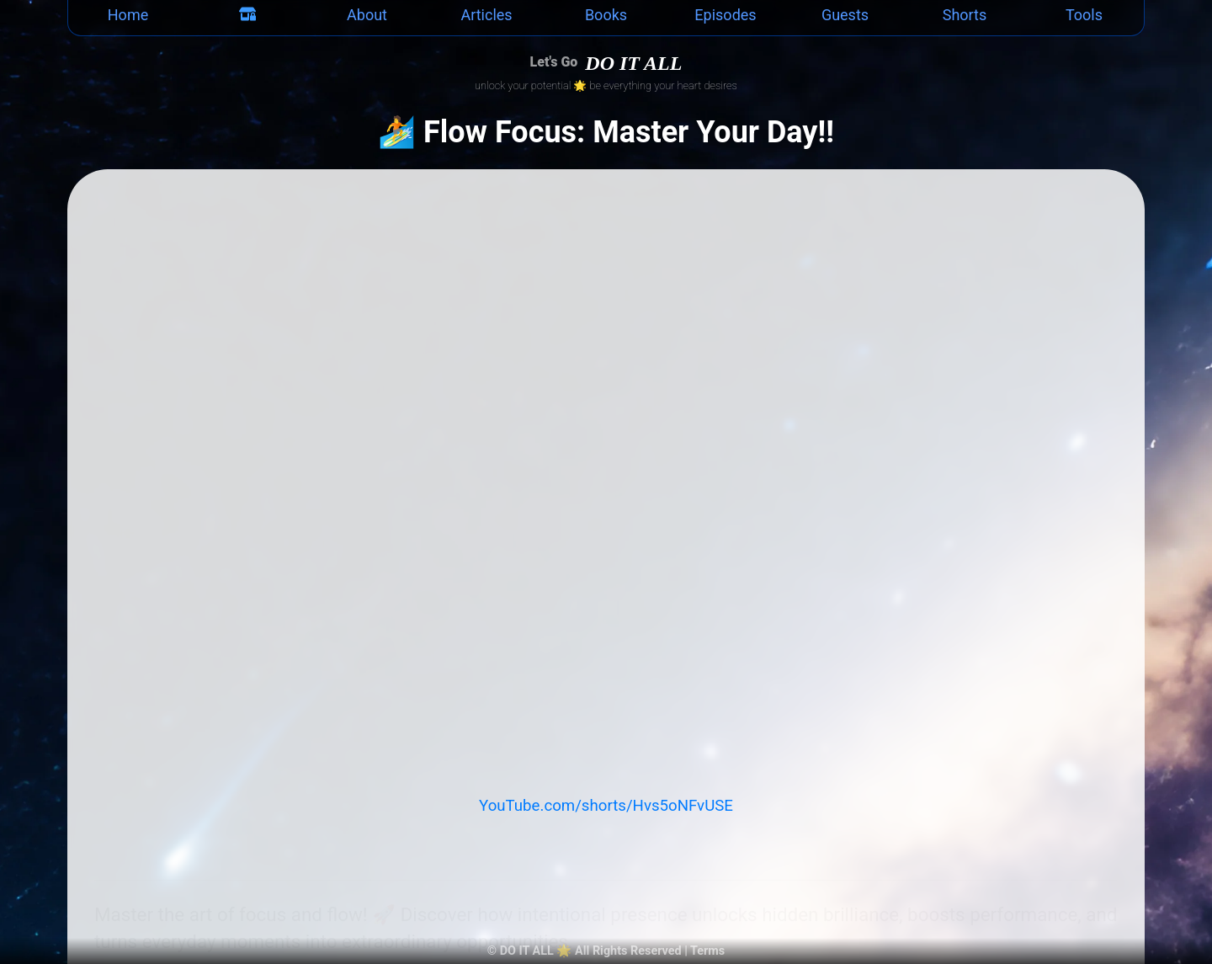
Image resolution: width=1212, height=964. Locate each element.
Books (606, 15)
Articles (486, 15)
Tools (1084, 15)
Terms (707, 951)
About (367, 15)
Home (128, 15)
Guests (845, 15)
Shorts (965, 15)
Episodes (725, 15)
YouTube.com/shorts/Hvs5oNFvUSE (606, 805)
